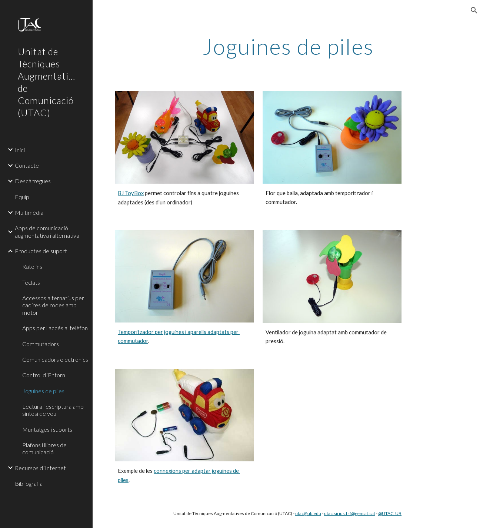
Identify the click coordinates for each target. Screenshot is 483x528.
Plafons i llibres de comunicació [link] (44, 448)
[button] (474, 10)
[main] (288, 46)
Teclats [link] (31, 282)
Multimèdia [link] (29, 212)
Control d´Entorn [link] (43, 374)
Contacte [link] (27, 165)
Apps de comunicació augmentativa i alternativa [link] (47, 231)
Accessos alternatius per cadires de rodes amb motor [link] (53, 305)
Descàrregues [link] (33, 180)
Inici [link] (20, 149)
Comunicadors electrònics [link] (55, 359)
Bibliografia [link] (29, 483)
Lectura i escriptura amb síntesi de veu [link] (53, 410)
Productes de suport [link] (41, 250)
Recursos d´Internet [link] (40, 467)
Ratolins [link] (32, 266)
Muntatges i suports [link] (47, 429)
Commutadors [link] (40, 343)
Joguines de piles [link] (43, 390)
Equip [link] (22, 196)
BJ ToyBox (131, 193)
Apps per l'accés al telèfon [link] (55, 327)
